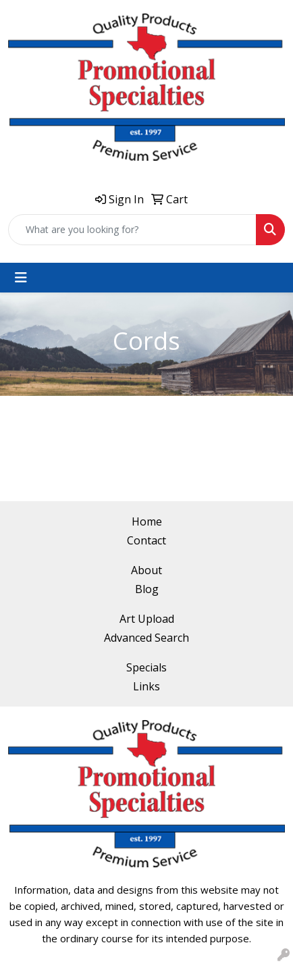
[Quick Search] (132, 229)
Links (146, 686)
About (146, 570)
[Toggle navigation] (21, 277)
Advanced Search (146, 637)
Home (147, 521)
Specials (146, 667)
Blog (147, 589)
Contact (146, 540)
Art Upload (146, 618)
